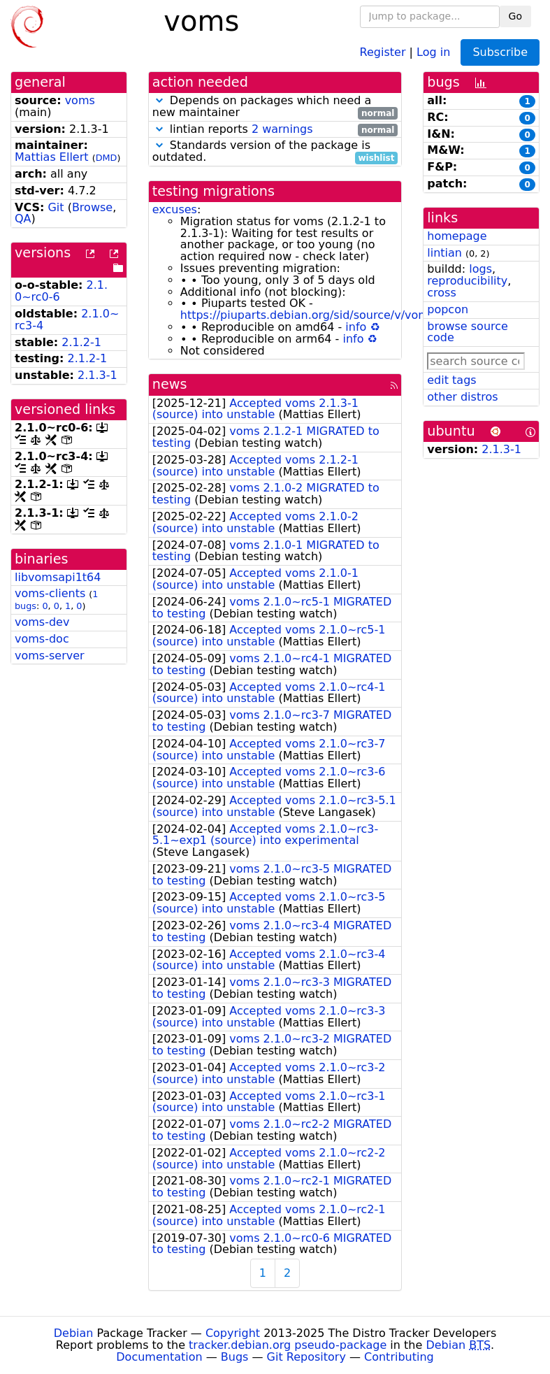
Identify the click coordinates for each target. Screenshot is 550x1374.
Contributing (399, 1357)
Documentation (159, 1357)
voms (80, 100)
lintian (444, 252)
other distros (462, 396)
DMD (106, 157)
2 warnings (282, 129)
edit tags (451, 380)
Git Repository (306, 1357)
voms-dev (42, 622)
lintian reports (275, 130)
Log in (433, 51)
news (169, 384)
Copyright (232, 1333)
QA (23, 218)
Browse (92, 207)
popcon (447, 309)
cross (441, 292)
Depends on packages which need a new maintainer (275, 107)
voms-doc (42, 638)
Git (56, 207)
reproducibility (467, 280)
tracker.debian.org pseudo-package (287, 1345)
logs (480, 268)
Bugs (235, 1357)
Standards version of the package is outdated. (275, 152)
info (355, 327)
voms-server (50, 655)
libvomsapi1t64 (58, 577)
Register (383, 51)
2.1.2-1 (81, 342)
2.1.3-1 (97, 375)
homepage (456, 236)
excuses (174, 209)
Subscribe (500, 52)
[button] (159, 100)
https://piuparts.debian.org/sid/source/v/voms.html (322, 315)
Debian (74, 1333)
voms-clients (50, 593)
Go (515, 16)
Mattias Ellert (52, 157)
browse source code (467, 332)
